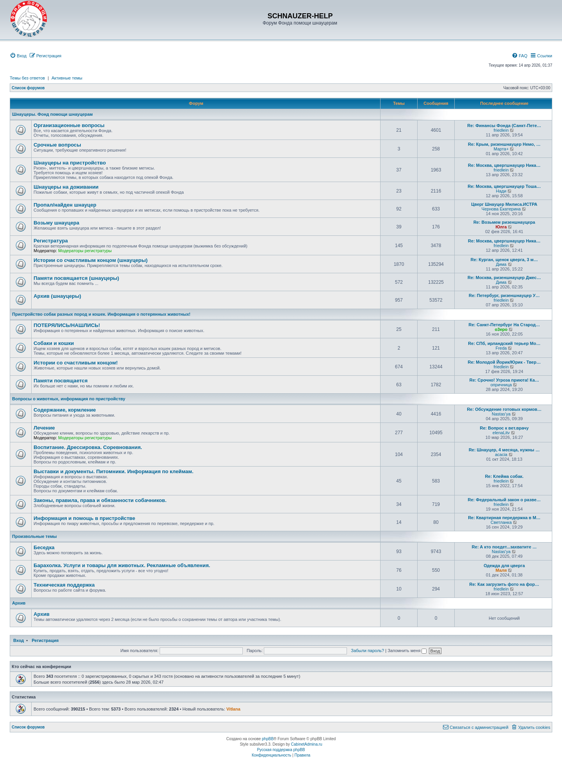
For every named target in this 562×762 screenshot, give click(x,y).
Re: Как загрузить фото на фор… (504, 584)
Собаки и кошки (54, 343)
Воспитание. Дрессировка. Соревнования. (88, 447)
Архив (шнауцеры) (57, 296)
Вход (18, 640)
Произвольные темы (34, 536)
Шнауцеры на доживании (66, 187)
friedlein (501, 130)
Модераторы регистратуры (85, 250)
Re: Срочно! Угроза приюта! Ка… (504, 380)
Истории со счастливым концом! (76, 363)
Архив (18, 603)
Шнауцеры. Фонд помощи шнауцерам (52, 114)
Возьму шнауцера (56, 223)
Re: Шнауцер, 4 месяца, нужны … (504, 449)
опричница (501, 384)
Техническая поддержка (64, 585)
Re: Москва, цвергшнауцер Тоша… (504, 186)
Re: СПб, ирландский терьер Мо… (504, 343)
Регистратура (51, 241)
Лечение (44, 428)
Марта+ (501, 149)
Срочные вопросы (57, 145)
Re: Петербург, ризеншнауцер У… (504, 295)
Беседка (44, 547)
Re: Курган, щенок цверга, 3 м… (504, 259)
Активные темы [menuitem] (67, 78)
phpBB (268, 739)
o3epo (501, 329)
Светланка (501, 522)
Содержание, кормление (65, 410)
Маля (501, 570)
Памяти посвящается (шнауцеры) (76, 278)
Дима (501, 264)
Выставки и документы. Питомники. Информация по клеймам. (114, 471)
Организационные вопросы (69, 125)
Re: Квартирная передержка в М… (504, 517)
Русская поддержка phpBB (281, 750)
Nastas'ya (501, 414)
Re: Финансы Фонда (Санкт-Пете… (504, 125)
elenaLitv (501, 432)
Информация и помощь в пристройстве (84, 518)
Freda (501, 348)
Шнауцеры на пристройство (70, 163)
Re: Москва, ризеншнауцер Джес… (504, 277)
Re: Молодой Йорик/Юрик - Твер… (504, 362)
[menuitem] (18, 55)
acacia (501, 454)
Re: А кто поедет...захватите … (504, 547)
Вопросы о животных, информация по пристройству (68, 398)
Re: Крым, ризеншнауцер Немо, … (504, 144)
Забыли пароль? (367, 650)
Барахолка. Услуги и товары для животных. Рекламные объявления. (122, 565)
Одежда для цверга (504, 565)
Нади (501, 191)
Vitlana (233, 709)
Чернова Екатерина (501, 209)
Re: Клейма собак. (504, 476)
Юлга (501, 227)
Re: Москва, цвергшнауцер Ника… (504, 165)
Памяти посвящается (60, 381)
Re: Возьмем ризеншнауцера (504, 222)
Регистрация (45, 640)
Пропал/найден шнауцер (65, 205)
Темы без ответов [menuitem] (27, 78)
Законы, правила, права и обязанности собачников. (100, 500)
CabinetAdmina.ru (306, 744)
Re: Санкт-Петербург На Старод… (504, 324)
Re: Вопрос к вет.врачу (504, 428)
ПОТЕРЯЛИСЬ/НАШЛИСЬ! (67, 325)
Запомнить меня (407, 650)
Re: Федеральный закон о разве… (504, 499)
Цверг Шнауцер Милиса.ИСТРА (504, 204)
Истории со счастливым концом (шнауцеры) (91, 260)
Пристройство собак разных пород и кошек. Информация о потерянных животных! (101, 314)
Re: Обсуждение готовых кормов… (504, 409)
